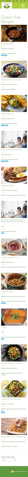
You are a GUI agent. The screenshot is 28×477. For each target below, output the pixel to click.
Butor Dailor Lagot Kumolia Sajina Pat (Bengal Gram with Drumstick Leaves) (13, 221)
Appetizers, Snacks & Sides (7, 48)
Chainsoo (4, 327)
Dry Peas (15, 123)
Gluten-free (10, 53)
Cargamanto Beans (7, 292)
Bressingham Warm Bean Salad (11, 80)
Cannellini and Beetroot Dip (10, 257)
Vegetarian (3, 89)
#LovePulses (2, 1)
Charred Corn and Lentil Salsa (10, 399)
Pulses (6, 7)
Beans (15, 53)
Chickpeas (3, 374)
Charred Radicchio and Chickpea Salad (13, 437)
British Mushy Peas (7, 114)
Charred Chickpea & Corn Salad (11, 363)
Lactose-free (4, 53)
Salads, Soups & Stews (6, 154)
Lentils (14, 231)
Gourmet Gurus (5, 441)
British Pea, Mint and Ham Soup (11, 150)
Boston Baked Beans (7, 44)
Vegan (8, 195)
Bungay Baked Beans (8, 186)
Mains (15, 84)
